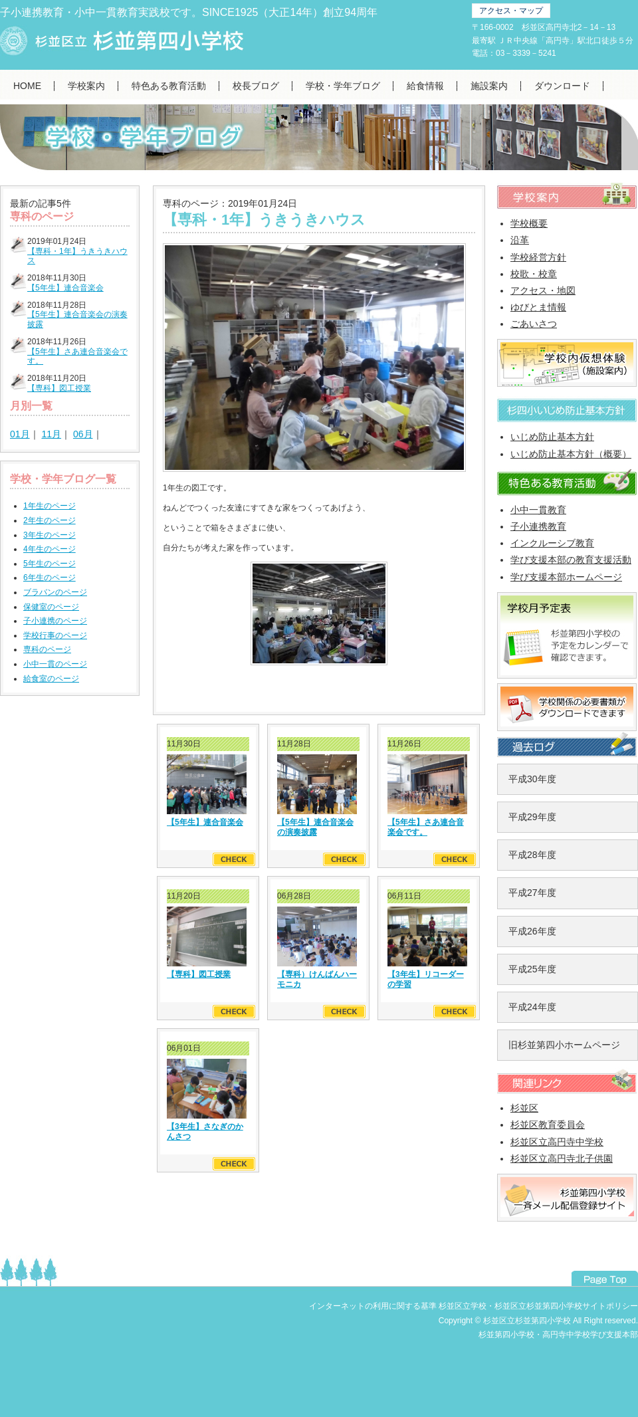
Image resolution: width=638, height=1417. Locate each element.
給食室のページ (51, 678)
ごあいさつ (533, 323)
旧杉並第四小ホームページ (564, 1044)
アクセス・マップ (511, 10)
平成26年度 (532, 931)
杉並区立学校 (462, 1306)
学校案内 (86, 85)
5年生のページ (49, 563)
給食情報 (425, 85)
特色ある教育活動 (169, 85)
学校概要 (529, 223)
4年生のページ (49, 549)
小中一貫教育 (538, 509)
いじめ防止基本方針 (552, 436)
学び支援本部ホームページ (566, 577)
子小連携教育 (538, 526)
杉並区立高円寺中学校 (556, 1142)
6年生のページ (49, 577)
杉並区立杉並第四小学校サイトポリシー (566, 1306)
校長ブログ (256, 85)
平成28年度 (532, 854)
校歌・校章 (533, 274)
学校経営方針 (538, 257)
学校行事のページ (55, 635)
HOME (27, 85)
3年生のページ (49, 535)
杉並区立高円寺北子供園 (561, 1158)
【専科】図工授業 (59, 388)
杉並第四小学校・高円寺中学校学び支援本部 (558, 1334)
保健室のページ (51, 606)
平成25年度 (532, 969)
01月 (20, 434)
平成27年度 (532, 892)
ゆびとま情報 (538, 307)
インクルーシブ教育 (552, 543)
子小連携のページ (55, 620)
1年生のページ (49, 505)
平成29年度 (532, 817)
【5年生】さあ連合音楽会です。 (425, 827)
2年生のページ (49, 520)
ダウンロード (562, 85)
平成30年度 (532, 779)
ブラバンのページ (55, 592)
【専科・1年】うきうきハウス (264, 219)
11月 (51, 434)
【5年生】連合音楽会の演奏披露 (315, 827)
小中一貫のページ (55, 664)
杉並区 (524, 1108)
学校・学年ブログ (343, 85)
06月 (83, 434)
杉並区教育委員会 (547, 1124)
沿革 (519, 240)
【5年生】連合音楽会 (65, 287)
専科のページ (47, 649)
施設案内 (489, 85)
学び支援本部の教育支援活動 (570, 559)
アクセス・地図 (543, 290)
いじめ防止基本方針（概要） (570, 454)
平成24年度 (532, 1007)
